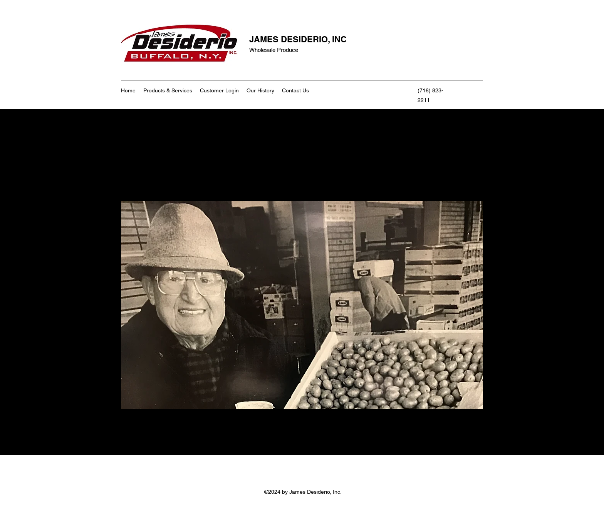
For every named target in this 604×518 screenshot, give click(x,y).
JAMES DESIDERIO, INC (298, 39)
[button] (302, 305)
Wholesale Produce (273, 50)
